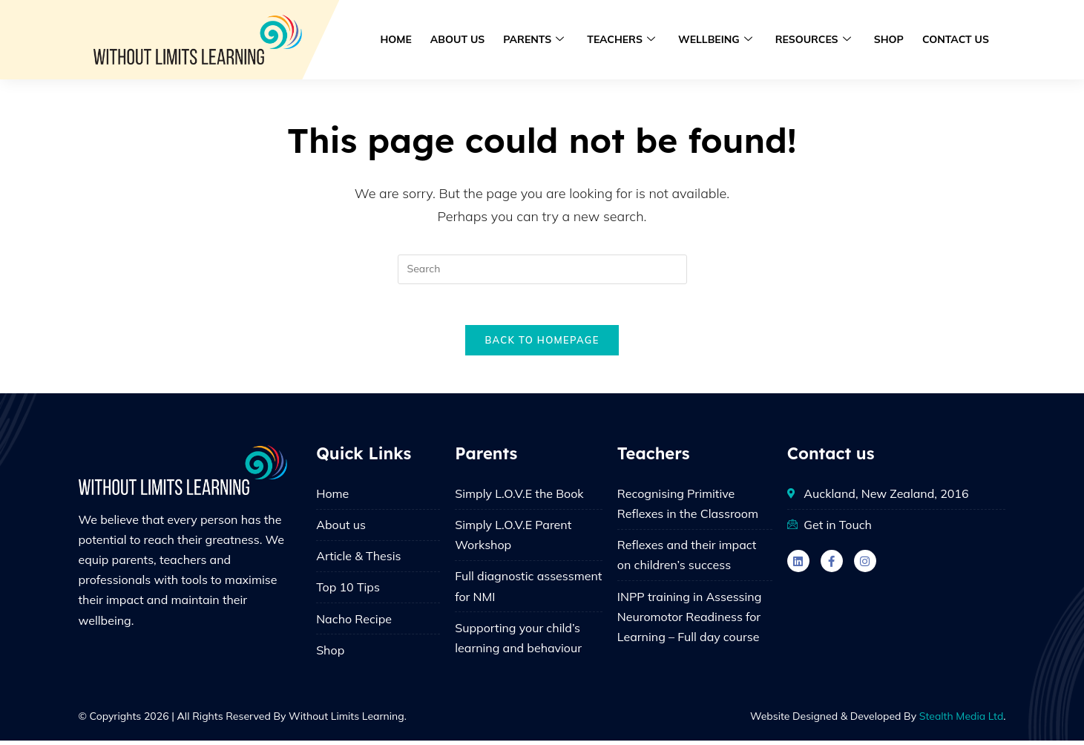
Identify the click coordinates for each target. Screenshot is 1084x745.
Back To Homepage (541, 344)
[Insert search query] (542, 269)
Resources (815, 40)
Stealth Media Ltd (961, 720)
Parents (537, 40)
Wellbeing (718, 40)
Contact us (955, 39)
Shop (889, 39)
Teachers (625, 40)
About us (463, 39)
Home (401, 39)
